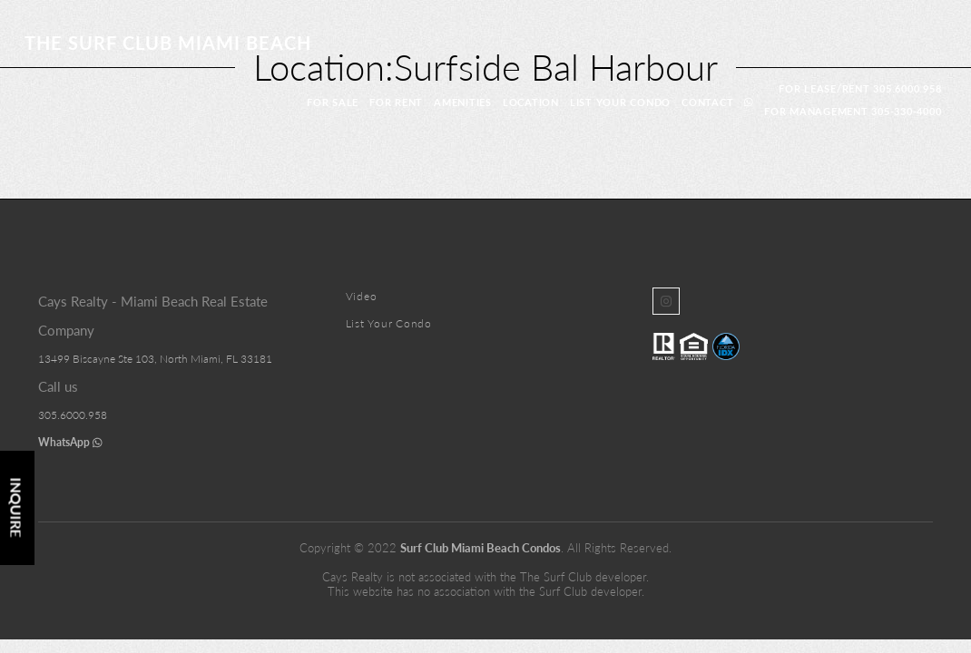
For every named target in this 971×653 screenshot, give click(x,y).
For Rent (396, 102)
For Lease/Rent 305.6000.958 (860, 88)
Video (362, 296)
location (531, 102)
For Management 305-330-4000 (852, 111)
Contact (707, 102)
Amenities (463, 102)
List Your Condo (620, 102)
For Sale (332, 102)
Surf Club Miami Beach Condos (480, 548)
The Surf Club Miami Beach (168, 43)
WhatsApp (70, 442)
